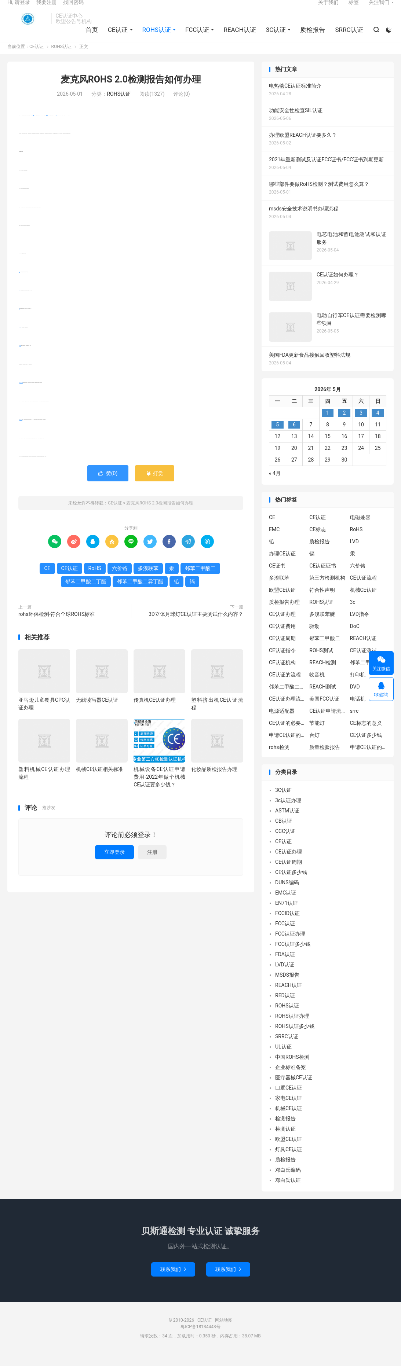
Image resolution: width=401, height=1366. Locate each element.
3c (353, 614)
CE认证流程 (363, 590)
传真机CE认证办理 (155, 712)
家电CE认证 (288, 1110)
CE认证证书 (322, 578)
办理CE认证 (282, 566)
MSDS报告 (287, 986)
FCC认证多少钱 (292, 956)
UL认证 (283, 1058)
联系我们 (173, 1281)
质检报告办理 (284, 614)
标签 (354, 9)
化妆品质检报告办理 (214, 781)
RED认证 (285, 1007)
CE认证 (27, 26)
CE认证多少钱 (366, 747)
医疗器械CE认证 (293, 1089)
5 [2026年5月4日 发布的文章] (277, 436)
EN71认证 (286, 915)
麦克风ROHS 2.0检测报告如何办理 (131, 91)
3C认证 (274, 37)
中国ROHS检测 (292, 1069)
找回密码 (73, 9)
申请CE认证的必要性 (287, 747)
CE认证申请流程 (327, 723)
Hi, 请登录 (18, 9)
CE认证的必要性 (287, 735)
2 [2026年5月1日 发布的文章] (344, 424)
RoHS (33, 126)
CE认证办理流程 (287, 711)
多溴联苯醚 (322, 626)
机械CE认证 (363, 602)
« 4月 (275, 485)
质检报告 (311, 37)
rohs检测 (279, 759)
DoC (355, 638)
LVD (354, 554)
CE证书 (277, 578)
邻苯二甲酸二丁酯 (20, 431)
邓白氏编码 (288, 1182)
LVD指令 (359, 626)
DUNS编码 (287, 894)
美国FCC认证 (324, 711)
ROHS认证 (155, 37)
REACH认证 (238, 37)
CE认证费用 (282, 638)
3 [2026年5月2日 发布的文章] (361, 424)
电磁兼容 (360, 529)
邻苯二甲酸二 (200, 580)
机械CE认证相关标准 (99, 781)
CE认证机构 (282, 675)
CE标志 (317, 541)
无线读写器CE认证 (97, 712)
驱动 (314, 638)
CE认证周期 (282, 650)
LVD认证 (284, 976)
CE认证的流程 (285, 687)
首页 (90, 37)
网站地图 (224, 1331)
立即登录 (114, 864)
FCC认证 (195, 37)
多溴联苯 (20, 357)
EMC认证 (285, 904)
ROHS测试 (321, 662)
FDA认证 (285, 966)
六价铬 (119, 580)
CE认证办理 (282, 626)
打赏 (154, 485)
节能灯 (317, 735)
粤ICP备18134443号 (200, 1338)
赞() (108, 485)
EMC (274, 541)
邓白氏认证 (288, 1192)
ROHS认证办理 (292, 1028)
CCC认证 (285, 843)
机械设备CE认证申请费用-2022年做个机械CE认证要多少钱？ (159, 789)
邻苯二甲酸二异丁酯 (140, 593)
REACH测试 (322, 699)
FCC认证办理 (290, 945)
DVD (355, 699)
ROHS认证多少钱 (294, 1038)
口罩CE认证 (288, 1099)
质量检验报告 (324, 759)
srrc (354, 723)
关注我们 (379, 9)
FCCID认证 (287, 925)
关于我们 (328, 9)
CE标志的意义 (366, 735)
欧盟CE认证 (282, 602)
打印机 (357, 687)
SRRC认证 (347, 37)
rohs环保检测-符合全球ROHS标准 (56, 626)
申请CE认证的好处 (368, 759)
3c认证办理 (288, 812)
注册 (152, 864)
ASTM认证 (287, 822)
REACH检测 (322, 675)
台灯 (314, 747)
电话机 (357, 711)
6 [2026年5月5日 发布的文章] (294, 436)
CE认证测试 (363, 662)
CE (47, 580)
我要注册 (46, 9)
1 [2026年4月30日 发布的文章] (327, 424)
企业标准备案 (290, 1079)
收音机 (317, 687)
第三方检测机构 (327, 590)
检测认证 (285, 1140)
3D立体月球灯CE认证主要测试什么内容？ (196, 626)
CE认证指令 (282, 662)
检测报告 (285, 1130)
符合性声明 (322, 602)
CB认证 (283, 833)
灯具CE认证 (288, 1161)
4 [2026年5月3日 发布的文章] (377, 424)
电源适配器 (282, 723)
